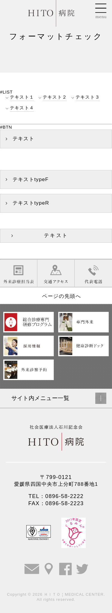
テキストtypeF (31, 179)
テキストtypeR (31, 203)
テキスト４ (22, 107)
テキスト (23, 138)
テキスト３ (88, 96)
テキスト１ (22, 96)
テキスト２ (55, 96)
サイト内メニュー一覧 (40, 398)
